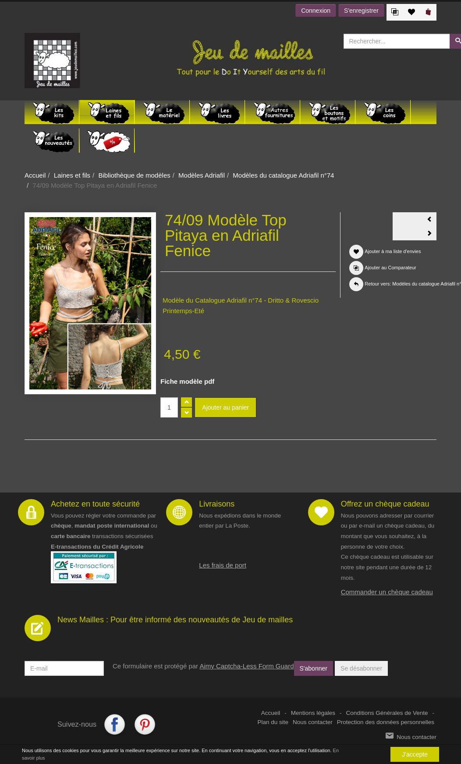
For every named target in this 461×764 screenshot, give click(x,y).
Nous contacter (313, 722)
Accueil (35, 175)
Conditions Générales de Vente (387, 713)
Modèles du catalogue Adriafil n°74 (283, 175)
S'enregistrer (361, 10)
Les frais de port (222, 565)
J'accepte (415, 754)
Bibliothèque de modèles (134, 175)
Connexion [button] (315, 10)
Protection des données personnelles (385, 722)
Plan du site (273, 722)
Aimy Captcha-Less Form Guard (246, 666)
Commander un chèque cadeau (387, 592)
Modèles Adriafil (201, 175)
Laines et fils (72, 175)
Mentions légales (313, 713)
